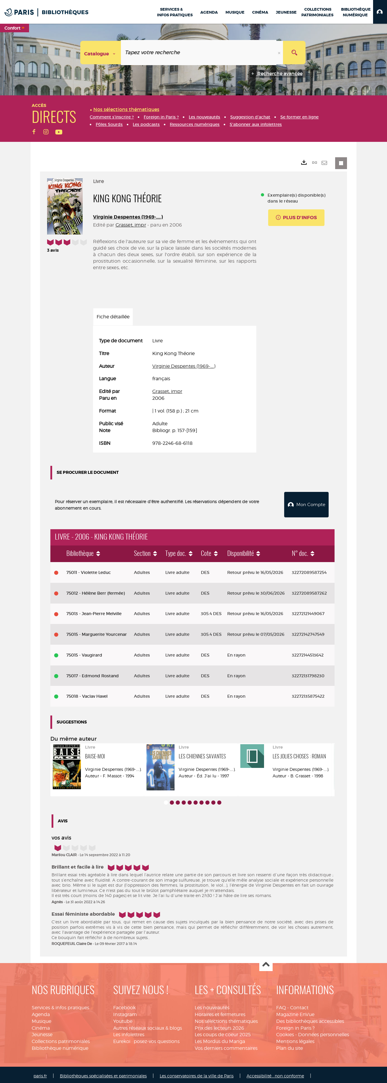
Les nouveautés (212, 1005)
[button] (380, 12)
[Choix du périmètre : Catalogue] (100, 52)
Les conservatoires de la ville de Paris (197, 1073)
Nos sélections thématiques (226, 1019)
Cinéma (41, 1026)
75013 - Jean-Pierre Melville (93, 611)
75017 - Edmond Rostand (92, 673)
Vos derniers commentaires (226, 1046)
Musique (41, 1019)
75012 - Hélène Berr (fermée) (95, 590)
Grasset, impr (131, 225)
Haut (266, 962)
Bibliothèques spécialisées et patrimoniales (103, 1073)
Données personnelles (323, 1032)
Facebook (124, 1005)
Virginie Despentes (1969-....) (128, 217)
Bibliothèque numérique (60, 1046)
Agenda (41, 1012)
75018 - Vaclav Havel (87, 694)
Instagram (125, 1012)
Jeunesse (42, 1032)
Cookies (285, 1032)
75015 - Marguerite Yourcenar (96, 632)
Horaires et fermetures (220, 1012)
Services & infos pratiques (60, 1005)
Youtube (122, 1019)
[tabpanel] (174, 392)
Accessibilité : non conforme (275, 1073)
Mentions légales (295, 1039)
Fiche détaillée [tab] (113, 317)
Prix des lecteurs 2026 (219, 1026)
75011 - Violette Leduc (88, 570)
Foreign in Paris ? (295, 1026)
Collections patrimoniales (61, 1039)
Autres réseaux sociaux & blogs (147, 1026)
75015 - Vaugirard (84, 652)
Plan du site (289, 1046)
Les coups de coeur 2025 (223, 1032)
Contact (299, 1005)
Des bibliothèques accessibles (310, 1019)
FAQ (281, 1005)
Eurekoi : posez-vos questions (146, 1039)
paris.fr (40, 1073)
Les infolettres (128, 1032)
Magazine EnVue (295, 1012)
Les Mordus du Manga (220, 1039)
